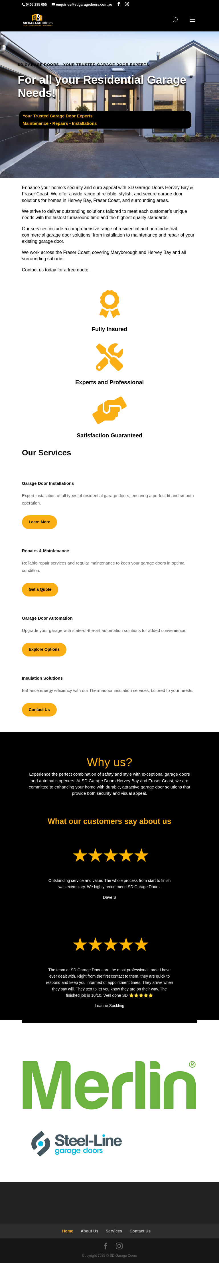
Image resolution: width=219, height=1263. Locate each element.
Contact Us (39, 709)
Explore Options (44, 649)
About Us (89, 1231)
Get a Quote (40, 589)
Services (114, 1231)
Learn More (39, 522)
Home (67, 1231)
